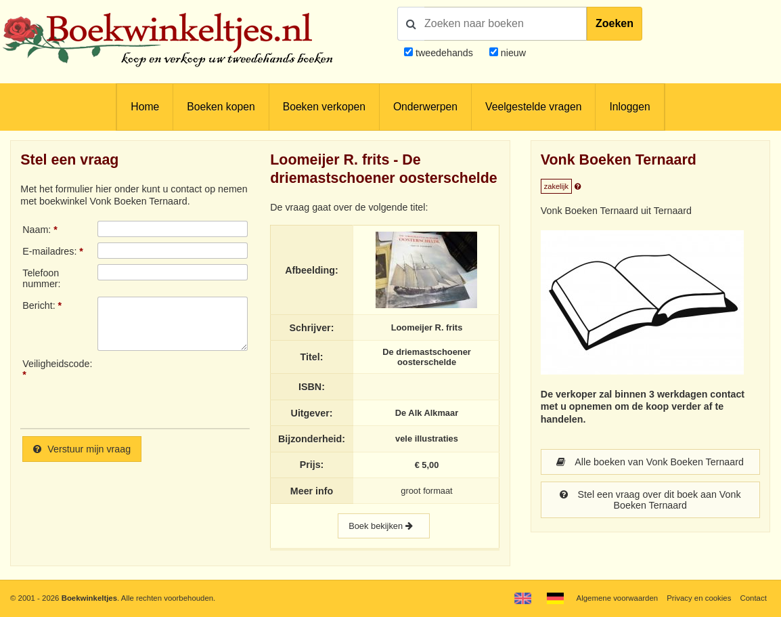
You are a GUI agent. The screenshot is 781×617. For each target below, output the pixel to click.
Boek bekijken (384, 526)
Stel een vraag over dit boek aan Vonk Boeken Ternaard (650, 500)
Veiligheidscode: (57, 363)
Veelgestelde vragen (533, 106)
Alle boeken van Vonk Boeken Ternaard (649, 461)
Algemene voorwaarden (617, 598)
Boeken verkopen (324, 106)
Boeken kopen (220, 106)
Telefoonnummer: (41, 278)
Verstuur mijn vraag (82, 449)
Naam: (36, 229)
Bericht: (38, 305)
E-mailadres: (49, 251)
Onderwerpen (425, 106)
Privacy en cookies (699, 598)
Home (145, 106)
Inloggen (629, 106)
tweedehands (444, 52)
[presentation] (210, 388)
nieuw (512, 52)
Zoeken (614, 23)
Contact (753, 598)
